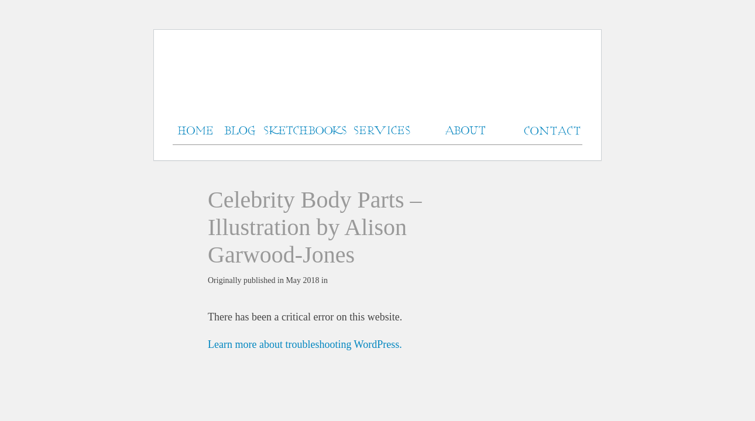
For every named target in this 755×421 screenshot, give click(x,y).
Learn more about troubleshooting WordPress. (305, 344)
